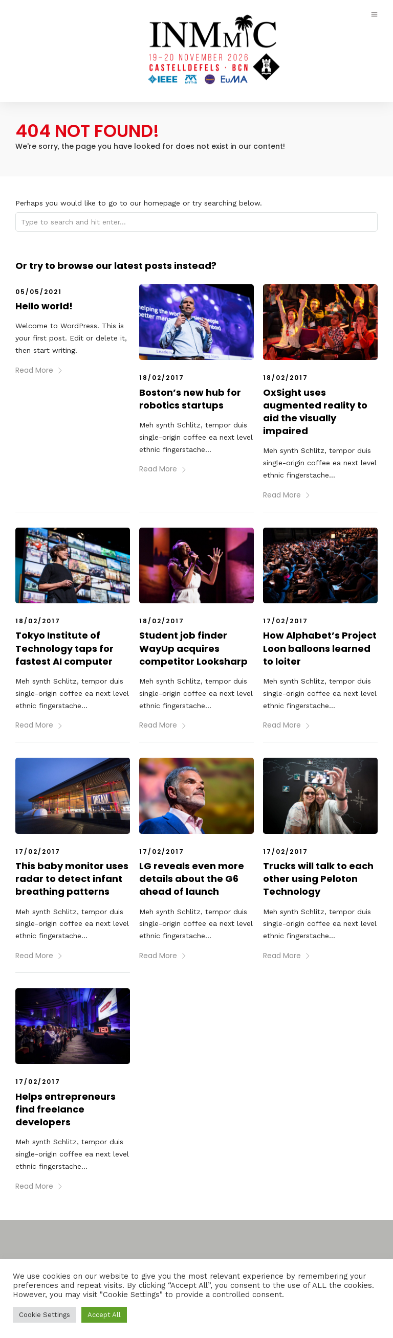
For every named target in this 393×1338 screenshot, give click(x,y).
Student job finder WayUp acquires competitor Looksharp (193, 647)
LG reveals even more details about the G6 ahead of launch (191, 878)
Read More (39, 370)
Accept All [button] (104, 1315)
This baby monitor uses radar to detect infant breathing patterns (71, 878)
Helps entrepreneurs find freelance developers (65, 1109)
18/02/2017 (161, 377)
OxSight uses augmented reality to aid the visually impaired (315, 411)
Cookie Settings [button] (44, 1315)
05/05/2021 (38, 291)
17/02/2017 (285, 620)
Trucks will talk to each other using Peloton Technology (318, 878)
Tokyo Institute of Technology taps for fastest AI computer (64, 647)
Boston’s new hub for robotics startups (190, 398)
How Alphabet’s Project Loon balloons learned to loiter (320, 647)
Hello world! (44, 305)
